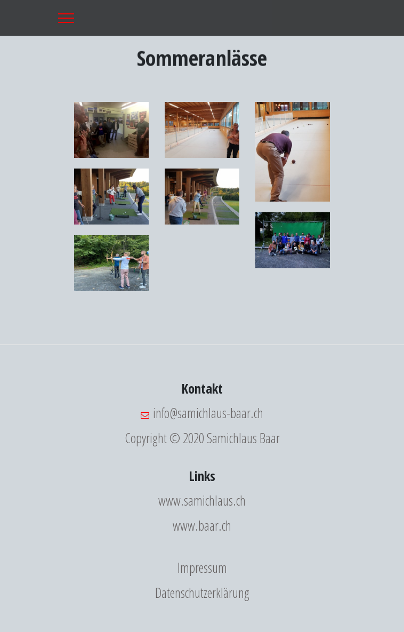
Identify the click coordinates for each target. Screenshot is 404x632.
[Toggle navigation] (66, 18)
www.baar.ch (202, 525)
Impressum (202, 567)
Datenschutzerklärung (202, 592)
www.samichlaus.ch (202, 500)
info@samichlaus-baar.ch (208, 413)
